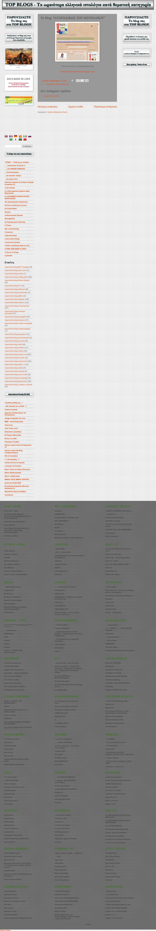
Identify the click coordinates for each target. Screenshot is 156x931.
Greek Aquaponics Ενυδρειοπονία (18, 918)
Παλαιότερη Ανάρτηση (105, 106)
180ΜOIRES (8, 634)
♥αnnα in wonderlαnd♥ (13, 571)
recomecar (9, 495)
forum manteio (10, 715)
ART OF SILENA (61, 796)
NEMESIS (8, 718)
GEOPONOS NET (11, 915)
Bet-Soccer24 (60, 534)
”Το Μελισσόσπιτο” (12, 739)
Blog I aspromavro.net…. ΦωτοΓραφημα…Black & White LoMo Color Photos (67, 917)
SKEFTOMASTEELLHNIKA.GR (16, 839)
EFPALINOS (9, 822)
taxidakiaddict (9, 871)
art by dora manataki (12, 683)
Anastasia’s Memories (63, 905)
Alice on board (10, 784)
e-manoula (8, 804)
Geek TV (108, 568)
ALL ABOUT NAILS (11, 564)
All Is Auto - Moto (11, 511)
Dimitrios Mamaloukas (13, 600)
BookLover (8, 594)
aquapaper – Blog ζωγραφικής (16, 673)
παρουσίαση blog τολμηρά (14, 371)
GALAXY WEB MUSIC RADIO (117, 564)
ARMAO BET (60, 514)
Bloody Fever (60, 716)
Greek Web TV (111, 571)
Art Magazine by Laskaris (14, 690)
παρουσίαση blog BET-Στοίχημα (17, 267)
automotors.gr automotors (14, 522)
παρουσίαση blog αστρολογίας (16, 292)
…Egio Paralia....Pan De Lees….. (68, 663)
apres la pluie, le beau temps (15, 574)
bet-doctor (59, 531)
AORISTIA (59, 793)
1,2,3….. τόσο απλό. (63, 552)
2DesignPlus (10, 219)
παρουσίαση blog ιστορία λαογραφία (18, 323)
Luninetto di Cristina (13, 466)
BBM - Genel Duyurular (14, 422)
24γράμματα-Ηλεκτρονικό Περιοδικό (119, 650)
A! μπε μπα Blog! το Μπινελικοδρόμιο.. (63, 677)
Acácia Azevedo (11, 410)
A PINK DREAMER (11, 666)
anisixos (58, 842)
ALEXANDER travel (12, 853)
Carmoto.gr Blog (10, 536)
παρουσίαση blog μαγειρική (15, 334)
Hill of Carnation (11, 456)
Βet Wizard (59, 524)
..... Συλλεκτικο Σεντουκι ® (15, 166)
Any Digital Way (61, 690)
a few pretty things (12, 239)
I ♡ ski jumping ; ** (12, 459)
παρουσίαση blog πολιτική (14, 358)
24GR (6, 637)
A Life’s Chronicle (62, 828)
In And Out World (11, 828)
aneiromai (109, 634)
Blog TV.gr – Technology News (117, 558)
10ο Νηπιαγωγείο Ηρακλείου (16, 202)
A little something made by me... (18, 246)
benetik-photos (61, 908)
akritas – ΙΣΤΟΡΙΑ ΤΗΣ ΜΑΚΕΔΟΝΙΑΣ (13, 702)
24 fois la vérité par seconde (66, 706)
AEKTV (57, 568)
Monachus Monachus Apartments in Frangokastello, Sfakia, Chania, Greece (17, 865)
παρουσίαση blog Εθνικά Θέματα (17, 280)
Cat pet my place (10, 801)
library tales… (9, 612)
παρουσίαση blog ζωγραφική (15, 317)
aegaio (6, 644)
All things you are (62, 832)
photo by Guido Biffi (13, 483)
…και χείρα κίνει (11, 179)
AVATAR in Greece (112, 521)
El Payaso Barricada (13, 435)
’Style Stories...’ (10, 551)
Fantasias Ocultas (12, 442)
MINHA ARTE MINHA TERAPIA (17, 479)
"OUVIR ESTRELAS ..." (14, 403)
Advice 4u (59, 602)
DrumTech (59, 765)
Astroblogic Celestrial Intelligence (119, 596)
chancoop (9, 425)
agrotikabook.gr (10, 894)
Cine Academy (60, 727)
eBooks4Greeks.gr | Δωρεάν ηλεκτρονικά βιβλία (15, 608)
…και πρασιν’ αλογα (13, 176)
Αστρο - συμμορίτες (113, 612)
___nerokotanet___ (11, 630)
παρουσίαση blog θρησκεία (15, 320)
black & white (60, 911)
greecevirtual (9, 860)
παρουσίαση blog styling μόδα (16, 277)
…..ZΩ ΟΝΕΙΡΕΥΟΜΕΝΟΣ (15, 169)
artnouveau (59, 648)
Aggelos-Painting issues (14, 670)
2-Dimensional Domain (114, 518)
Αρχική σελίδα (75, 106)
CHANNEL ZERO (61, 723)
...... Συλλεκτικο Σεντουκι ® (65, 587)
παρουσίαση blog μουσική (14, 341)
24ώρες (8, 212)
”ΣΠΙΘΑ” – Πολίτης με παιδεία (17, 162)
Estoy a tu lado (11, 438)
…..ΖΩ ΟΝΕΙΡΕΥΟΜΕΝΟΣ (65, 777)
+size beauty (10, 188)
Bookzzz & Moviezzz (12, 597)
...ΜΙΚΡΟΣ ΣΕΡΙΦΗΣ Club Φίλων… (119, 511)
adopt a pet (59, 594)
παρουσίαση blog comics (14, 274)
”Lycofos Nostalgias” (63, 739)
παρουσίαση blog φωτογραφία (16, 378)
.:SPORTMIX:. (60, 549)
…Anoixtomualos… (12, 172)
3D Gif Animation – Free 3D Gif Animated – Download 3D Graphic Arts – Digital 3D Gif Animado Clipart (68, 669)
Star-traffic (109, 606)
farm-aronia (8, 908)
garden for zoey (10, 911)
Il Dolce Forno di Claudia (15, 463)
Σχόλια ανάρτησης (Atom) (57, 112)
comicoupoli (110, 533)
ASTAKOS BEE (10, 746)
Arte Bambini (60, 644)
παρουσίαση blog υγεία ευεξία (16, 374)
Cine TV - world (111, 561)
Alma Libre (59, 835)
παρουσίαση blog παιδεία (14, 348)
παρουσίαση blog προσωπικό (16, 361)
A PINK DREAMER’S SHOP (15, 249)
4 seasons (9, 232)
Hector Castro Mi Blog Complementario (13, 451)
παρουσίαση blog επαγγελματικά (17, 306)
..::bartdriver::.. (111, 514)
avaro (57, 651)
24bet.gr (58, 511)
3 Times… (9, 225)
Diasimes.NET (60, 866)
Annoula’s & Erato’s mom (14, 787)
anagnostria (9, 590)
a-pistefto (8, 256)
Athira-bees (8, 749)
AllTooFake (8, 815)
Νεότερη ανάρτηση (47, 106)
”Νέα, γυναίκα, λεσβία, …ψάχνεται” (69, 853)
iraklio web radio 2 (112, 574)
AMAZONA (59, 863)
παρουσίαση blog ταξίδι (13, 368)
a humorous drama (12, 242)
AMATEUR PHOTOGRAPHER (66, 901)
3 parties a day (60, 818)
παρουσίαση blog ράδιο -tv (15, 364)
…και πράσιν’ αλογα (63, 815)
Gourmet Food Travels (13, 856)
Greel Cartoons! (111, 536)
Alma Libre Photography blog (66, 898)
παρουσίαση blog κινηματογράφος (17, 329)
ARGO (6, 706)
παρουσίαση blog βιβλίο (14, 296)
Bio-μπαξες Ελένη (11, 898)
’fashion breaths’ (11, 554)
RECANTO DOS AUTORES (15, 492)
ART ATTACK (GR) (11, 680)
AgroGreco (8, 742)
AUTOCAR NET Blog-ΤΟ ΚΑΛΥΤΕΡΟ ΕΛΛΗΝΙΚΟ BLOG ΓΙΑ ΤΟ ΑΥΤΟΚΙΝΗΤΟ (17, 516)
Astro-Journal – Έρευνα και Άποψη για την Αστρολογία (119, 591)
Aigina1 (7, 647)
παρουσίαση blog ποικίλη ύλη (57, 84)
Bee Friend (8, 752)
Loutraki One (9, 832)
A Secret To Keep (12, 252)
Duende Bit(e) (9, 604)
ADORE (7, 558)
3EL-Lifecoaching (12, 229)
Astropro (109, 599)
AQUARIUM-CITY (61, 609)
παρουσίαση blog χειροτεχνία (16, 381)
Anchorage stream (62, 786)
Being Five (8, 797)
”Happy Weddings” (62, 628)
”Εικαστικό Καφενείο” (13, 663)
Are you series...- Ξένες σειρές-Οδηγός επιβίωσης (67, 613)
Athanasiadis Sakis (62, 799)
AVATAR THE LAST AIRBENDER (118, 530)
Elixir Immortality (61, 873)
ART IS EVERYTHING (12, 676)
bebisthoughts (10, 790)
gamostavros (9, 825)
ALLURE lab (9, 568)
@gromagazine (10, 891)
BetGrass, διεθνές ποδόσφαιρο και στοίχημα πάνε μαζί (69, 539)
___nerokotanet (111, 625)
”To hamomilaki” (10, 777)
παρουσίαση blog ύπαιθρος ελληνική (18, 385)
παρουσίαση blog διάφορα (14, 299)
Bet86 (57, 528)
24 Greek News (11, 209)
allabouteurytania (62, 894)
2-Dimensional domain (14, 215)
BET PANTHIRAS (61, 521)
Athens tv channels (113, 554)
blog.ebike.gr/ (9, 525)
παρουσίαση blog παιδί (13, 344)
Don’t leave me (61, 870)
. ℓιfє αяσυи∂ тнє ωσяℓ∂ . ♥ (15, 406)
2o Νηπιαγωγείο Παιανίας (15, 222)
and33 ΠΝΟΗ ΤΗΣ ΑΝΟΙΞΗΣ (66, 789)
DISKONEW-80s (61, 761)
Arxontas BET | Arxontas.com (67, 518)
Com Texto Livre (11, 428)
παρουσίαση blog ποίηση (14, 351)
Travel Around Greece (13, 879)
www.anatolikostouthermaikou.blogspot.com (77, 72)
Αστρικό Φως (110, 609)
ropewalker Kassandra (13, 835)
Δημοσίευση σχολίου (51, 96)
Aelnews (58, 574)
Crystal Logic (60, 751)
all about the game (62, 681)
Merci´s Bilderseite (12, 476)
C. (55, 720)
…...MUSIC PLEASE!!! (63, 742)
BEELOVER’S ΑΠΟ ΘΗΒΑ (14, 765)
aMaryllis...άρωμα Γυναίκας (66, 839)
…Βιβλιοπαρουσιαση (12, 587)
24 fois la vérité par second (15, 205)
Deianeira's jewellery (13, 432)
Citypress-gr (9, 818)
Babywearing (9, 794)
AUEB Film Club (61, 713)
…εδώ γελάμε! (111, 640)
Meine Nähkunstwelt (13, 473)
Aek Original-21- (61, 571)
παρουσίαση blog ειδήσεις (14, 302)
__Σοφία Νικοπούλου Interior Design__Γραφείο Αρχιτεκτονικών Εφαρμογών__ (68, 634)
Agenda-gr (59, 860)
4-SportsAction (11, 236)
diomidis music (61, 758)
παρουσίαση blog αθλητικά (15, 289)
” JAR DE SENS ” (62, 625)
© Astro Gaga (110, 587)
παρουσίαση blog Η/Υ (13, 286)
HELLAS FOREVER (113, 663)
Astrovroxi (109, 602)
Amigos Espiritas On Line (15, 418)
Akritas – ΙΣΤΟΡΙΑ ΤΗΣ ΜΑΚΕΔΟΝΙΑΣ (13, 651)
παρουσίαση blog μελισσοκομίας (17, 338)
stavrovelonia (9, 842)
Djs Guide (59, 754)
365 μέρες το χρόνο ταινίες (65, 710)
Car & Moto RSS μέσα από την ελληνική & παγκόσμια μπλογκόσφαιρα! (16, 530)
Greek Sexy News (62, 880)
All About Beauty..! (11, 561)
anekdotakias (60, 606)
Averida (58, 803)
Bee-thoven (8, 756)
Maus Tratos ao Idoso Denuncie (17, 469)
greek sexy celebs (62, 877)
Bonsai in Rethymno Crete (14, 901)
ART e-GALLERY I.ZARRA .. (15, 686)
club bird (7, 905)
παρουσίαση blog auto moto (15, 270)
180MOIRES (110, 644)
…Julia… (58, 856)
